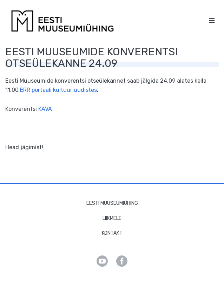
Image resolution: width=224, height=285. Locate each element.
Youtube (102, 261)
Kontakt (112, 233)
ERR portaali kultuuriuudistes (58, 90)
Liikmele (112, 218)
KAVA (45, 109)
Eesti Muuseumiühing (112, 203)
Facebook (121, 261)
